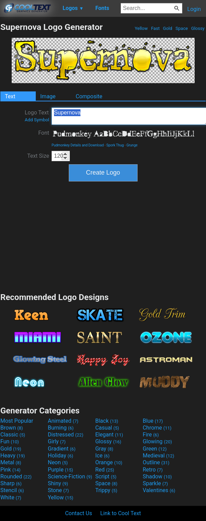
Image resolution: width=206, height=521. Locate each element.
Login (194, 9)
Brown (11, 427)
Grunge (132, 145)
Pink (10, 469)
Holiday (60, 455)
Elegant (109, 434)
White (10, 497)
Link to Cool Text (120, 513)
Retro (153, 469)
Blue (153, 421)
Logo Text (37, 115)
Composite (89, 96)
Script (106, 476)
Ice (102, 455)
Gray (104, 448)
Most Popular (16, 421)
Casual (107, 427)
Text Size (38, 156)
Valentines (159, 490)
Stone (58, 490)
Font (43, 133)
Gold (167, 28)
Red (104, 469)
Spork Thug (115, 145)
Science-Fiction (70, 476)
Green (155, 448)
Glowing (157, 441)
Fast (155, 28)
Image (48, 96)
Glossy (198, 28)
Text (10, 96)
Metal (10, 462)
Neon (58, 462)
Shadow (157, 476)
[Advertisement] (103, 236)
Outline (156, 462)
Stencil (12, 490)
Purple (60, 469)
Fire (151, 434)
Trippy (106, 490)
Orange (108, 462)
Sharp (11, 483)
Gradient (61, 448)
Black (106, 421)
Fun (9, 441)
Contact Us (78, 513)
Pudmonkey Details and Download (78, 145)
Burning (61, 427)
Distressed (65, 434)
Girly (57, 441)
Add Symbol (37, 119)
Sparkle (155, 483)
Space (181, 28)
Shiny (58, 483)
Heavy (12, 455)
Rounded (16, 476)
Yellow (141, 28)
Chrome (157, 427)
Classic (12, 434)
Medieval (158, 455)
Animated (63, 421)
